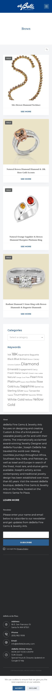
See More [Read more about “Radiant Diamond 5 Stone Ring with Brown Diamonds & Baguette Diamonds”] (26, 314)
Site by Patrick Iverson (32, 670)
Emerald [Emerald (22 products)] (13, 369)
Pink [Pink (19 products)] (40, 377)
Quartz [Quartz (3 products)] (23, 382)
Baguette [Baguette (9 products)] (34, 355)
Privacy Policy (22, 549)
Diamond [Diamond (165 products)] (30, 364)
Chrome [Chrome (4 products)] (11, 365)
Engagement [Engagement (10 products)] (25, 369)
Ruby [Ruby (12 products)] (17, 386)
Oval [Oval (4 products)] (23, 377)
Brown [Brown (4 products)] (30, 359)
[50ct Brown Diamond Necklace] (26, 77)
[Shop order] (47, 49)
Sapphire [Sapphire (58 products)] (27, 386)
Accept (19, 688)
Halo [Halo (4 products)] (36, 373)
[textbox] (26, 337)
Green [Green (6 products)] (31, 373)
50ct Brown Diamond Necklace (26, 105)
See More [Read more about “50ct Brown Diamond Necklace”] (26, 111)
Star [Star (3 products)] (42, 387)
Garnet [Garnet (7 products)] (25, 373)
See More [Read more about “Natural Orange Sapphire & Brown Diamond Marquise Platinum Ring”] (26, 246)
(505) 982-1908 (18, 635)
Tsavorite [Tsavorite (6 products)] (32, 395)
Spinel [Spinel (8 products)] (38, 387)
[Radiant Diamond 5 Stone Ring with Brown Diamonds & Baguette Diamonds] (26, 276)
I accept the (17, 549)
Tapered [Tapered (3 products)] (10, 395)
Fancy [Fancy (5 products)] (34, 370)
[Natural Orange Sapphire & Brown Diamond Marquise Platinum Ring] (26, 209)
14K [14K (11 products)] (9, 354)
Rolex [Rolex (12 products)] (33, 381)
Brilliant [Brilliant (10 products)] (23, 359)
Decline (33, 688)
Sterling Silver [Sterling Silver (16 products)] (15, 390)
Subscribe (26, 542)
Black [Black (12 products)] (10, 359)
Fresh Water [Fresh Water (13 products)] (14, 373)
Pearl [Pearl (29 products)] (33, 377)
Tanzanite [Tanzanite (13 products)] (34, 391)
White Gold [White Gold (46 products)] (16, 399)
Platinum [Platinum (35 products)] (14, 381)
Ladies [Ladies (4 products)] (40, 373)
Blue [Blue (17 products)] (16, 358)
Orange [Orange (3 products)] (18, 377)
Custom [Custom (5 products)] (17, 365)
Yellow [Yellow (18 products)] (28, 399)
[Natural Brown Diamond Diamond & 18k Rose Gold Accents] (26, 141)
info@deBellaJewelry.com (23, 644)
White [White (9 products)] (39, 395)
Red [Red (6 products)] (28, 382)
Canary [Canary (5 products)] (36, 359)
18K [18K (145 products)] (15, 354)
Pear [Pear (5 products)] (28, 377)
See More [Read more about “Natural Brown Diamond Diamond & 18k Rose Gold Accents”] (26, 179)
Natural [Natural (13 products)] (12, 377)
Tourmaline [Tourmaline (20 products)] (21, 394)
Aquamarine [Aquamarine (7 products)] (23, 355)
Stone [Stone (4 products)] (26, 391)
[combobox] (26, 337)
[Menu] (46, 6)
